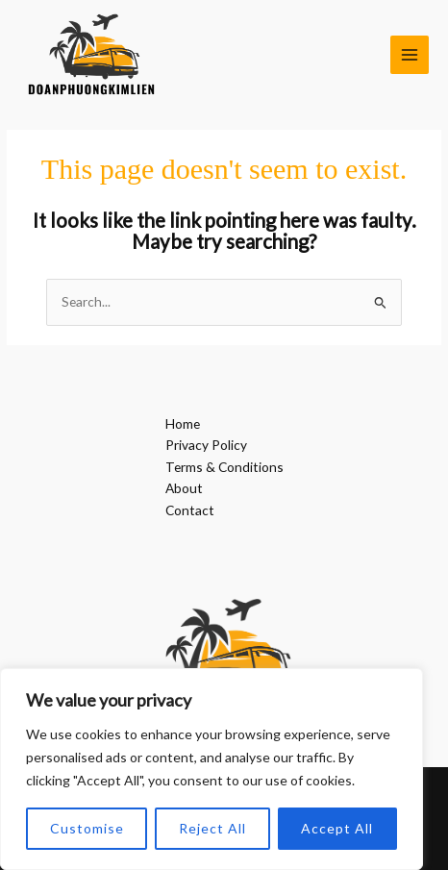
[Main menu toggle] (410, 55)
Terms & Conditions (224, 467)
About (184, 488)
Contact (189, 510)
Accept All (337, 828)
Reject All (212, 828)
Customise (87, 828)
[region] (211, 769)
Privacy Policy (206, 444)
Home (182, 423)
